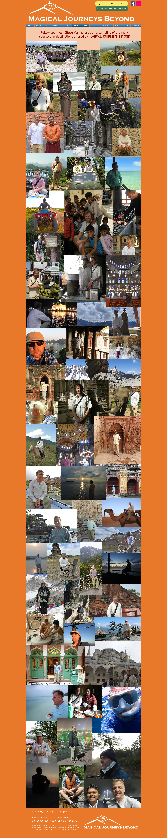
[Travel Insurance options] (112, 8)
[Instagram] (138, 3)
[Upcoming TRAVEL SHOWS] (111, 3)
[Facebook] (133, 3)
